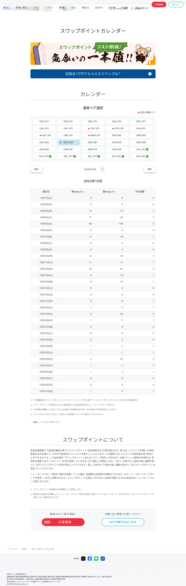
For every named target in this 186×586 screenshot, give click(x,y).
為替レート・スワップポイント (48, 422)
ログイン (176, 8)
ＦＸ (36, 16)
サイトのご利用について (94, 565)
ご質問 (120, 8)
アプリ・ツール (162, 16)
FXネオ (25, 549)
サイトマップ (27, 565)
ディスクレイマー (114, 565)
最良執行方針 (75, 565)
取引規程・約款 (12, 565)
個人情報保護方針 (59, 565)
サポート (141, 8)
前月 (39, 169)
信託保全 (128, 565)
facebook (90, 558)
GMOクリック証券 (27, 8)
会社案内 (152, 565)
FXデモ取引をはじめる (123, 522)
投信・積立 (22, 16)
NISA (179, 16)
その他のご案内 (42, 565)
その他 (124, 16)
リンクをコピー (103, 558)
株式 (6, 16)
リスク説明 (140, 565)
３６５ (112, 16)
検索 (79, 8)
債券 (62, 16)
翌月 (147, 169)
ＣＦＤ (48, 16)
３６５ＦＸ (98, 16)
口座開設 (159, 8)
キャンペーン (142, 16)
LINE (71, 8)
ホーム (14, 549)
